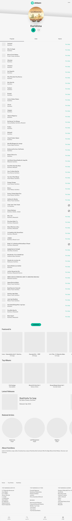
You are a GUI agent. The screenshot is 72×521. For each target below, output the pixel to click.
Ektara (9, 188)
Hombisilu (60, 492)
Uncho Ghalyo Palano (13, 99)
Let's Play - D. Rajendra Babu (57, 354)
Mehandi (9, 132)
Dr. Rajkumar (5, 501)
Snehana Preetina (62, 495)
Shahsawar (10, 261)
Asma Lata (12, 440)
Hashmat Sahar (11, 256)
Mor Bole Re (10, 82)
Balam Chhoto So (12, 154)
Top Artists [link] (33, 507)
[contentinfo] (36, 500)
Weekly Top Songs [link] (34, 505)
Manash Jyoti (16, 239)
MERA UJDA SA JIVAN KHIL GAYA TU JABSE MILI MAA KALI (23, 277)
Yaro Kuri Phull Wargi (13, 177)
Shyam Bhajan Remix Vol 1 (57, 385)
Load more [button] (36, 324)
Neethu (14, 211)
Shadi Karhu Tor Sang (28, 398)
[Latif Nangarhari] (34, 428)
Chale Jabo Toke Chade (13, 204)
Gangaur (9, 110)
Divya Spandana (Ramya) (36, 496)
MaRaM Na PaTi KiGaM (13, 249)
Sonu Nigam (5, 492)
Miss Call (9, 215)
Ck (8, 206)
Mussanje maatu (62, 493)
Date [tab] (36, 39)
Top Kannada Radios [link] (35, 510)
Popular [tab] (12, 39)
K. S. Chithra (5, 493)
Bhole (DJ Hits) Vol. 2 (34, 385)
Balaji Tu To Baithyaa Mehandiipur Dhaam (18, 243)
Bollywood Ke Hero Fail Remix (15, 149)
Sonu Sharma (10, 173)
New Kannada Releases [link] (36, 502)
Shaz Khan (10, 250)
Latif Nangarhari (34, 440)
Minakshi (23, 123)
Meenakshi (15, 217)
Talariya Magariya (12, 115)
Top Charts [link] (33, 509)
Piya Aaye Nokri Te (12, 221)
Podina (9, 127)
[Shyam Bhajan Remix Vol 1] (57, 373)
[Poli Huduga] (12, 373)
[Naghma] (57, 428)
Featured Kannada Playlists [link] (37, 504)
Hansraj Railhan (11, 123)
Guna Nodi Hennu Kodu (64, 501)
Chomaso (9, 65)
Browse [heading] (32, 500)
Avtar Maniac (10, 178)
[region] (36, 483)
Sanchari (60, 503)
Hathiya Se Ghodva (12, 199)
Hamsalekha (5, 500)
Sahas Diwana (25, 400)
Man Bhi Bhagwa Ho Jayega (14, 143)
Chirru (59, 498)
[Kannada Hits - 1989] (34, 342)
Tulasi (59, 500)
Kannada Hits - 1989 (34, 354)
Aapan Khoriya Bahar (13, 282)
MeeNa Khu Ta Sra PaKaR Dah (15, 254)
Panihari (9, 88)
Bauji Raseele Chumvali (13, 288)
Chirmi (9, 104)
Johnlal (18, 211)
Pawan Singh (10, 145)
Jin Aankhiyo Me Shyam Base (15, 232)
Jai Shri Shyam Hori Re (13, 271)
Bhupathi (60, 504)
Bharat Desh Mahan (12, 54)
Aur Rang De (10, 71)
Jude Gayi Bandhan (12, 299)
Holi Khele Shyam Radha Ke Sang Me (17, 160)
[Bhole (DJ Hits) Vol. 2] (34, 373)
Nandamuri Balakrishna (36, 492)
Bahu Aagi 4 (10, 316)
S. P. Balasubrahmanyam (8, 490)
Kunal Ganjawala (6, 504)
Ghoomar (9, 60)
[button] (38, 30)
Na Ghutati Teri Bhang (13, 121)
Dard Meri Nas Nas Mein (14, 165)
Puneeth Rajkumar (34, 490)
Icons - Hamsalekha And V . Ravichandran (12, 354)
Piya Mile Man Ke (12, 310)
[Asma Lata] (12, 428)
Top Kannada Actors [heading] (36, 487)
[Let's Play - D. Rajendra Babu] (57, 342)
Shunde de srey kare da (13, 260)
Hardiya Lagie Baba (12, 293)
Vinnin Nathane (11, 210)
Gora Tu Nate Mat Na (13, 171)
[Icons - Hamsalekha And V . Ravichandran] (12, 342)
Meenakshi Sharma (17, 273)
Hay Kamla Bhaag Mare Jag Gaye (16, 304)
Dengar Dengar (11, 182)
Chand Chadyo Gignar (13, 138)
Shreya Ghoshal (6, 495)
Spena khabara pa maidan (14, 265)
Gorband (9, 43)
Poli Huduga (12, 385)
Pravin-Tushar (10, 56)
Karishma (36, 25)
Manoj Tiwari (10, 200)
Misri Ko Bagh (11, 49)
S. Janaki (4, 496)
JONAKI (9, 238)
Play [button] (33, 30)
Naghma (57, 440)
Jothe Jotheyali (62, 496)
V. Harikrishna (5, 498)
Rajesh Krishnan (6, 503)
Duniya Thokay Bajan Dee (14, 193)
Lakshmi (32, 495)
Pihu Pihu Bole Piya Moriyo (14, 77)
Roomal (9, 93)
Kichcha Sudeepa (34, 493)
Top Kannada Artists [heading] (8, 487)
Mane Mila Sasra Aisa (13, 227)
